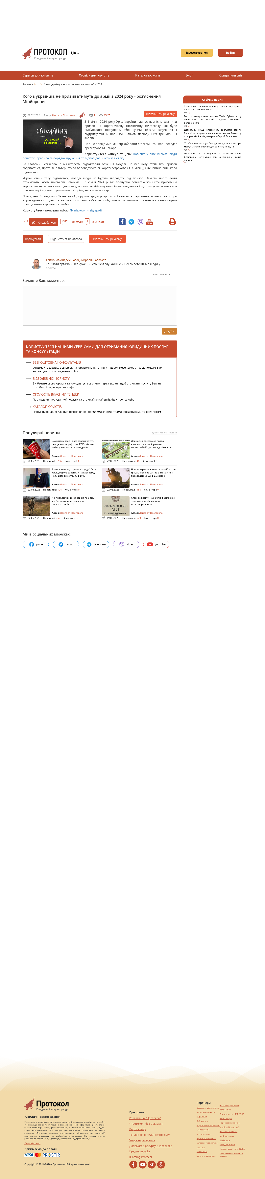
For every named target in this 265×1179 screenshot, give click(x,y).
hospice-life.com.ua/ (229, 1127)
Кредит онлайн (139, 1151)
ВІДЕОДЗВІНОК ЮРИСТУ (51, 378)
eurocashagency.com (229, 1105)
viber (126, 544)
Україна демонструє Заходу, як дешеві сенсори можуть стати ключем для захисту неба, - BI (212, 147)
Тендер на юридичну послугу (149, 1135)
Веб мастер (202, 1121)
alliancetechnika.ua (206, 1112)
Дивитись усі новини (164, 432)
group (66, 544)
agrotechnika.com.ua (206, 1138)
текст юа (201, 1147)
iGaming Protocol (140, 1157)
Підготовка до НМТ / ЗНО (232, 1114)
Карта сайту (137, 1129)
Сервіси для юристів (94, 75)
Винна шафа (226, 1118)
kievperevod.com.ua (206, 1156)
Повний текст (32, 1143)
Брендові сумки (227, 1144)
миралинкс (202, 1116)
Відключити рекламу (160, 114)
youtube (156, 544)
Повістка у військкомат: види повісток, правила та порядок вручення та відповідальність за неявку (100, 156)
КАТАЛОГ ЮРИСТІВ (47, 406)
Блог (189, 75)
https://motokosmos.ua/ (208, 1125)
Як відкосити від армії (86, 210)
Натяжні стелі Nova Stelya (232, 1149)
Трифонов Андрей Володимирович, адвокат (76, 260)
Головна (28, 84)
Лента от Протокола (63, 115)
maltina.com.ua (227, 1136)
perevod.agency (204, 1134)
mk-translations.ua (228, 1131)
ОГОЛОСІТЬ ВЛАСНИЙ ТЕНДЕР (56, 394)
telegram (96, 544)
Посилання (202, 1151)
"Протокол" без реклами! (146, 1123)
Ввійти (229, 52)
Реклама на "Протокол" (145, 1118)
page (36, 544)
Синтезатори (203, 1129)
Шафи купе (225, 1140)
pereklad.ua (225, 1109)
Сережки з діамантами (208, 1108)
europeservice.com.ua (207, 1143)
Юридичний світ (230, 75)
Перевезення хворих (230, 1123)
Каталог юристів (147, 75)
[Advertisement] (132, 20)
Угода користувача (142, 1140)
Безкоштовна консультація (57, 362)
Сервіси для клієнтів (38, 75)
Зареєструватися (191, 52)
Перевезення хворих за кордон (231, 1154)
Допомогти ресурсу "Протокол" (150, 1146)
